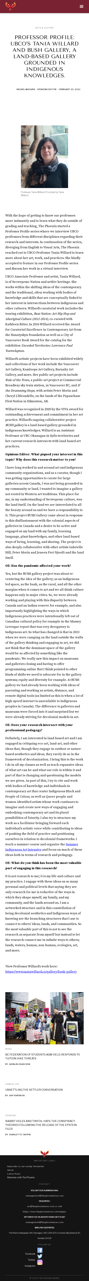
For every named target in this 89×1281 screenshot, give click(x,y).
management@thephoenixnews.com (44, 1196)
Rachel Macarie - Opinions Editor (37, 89)
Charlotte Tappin (20, 1134)
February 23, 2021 (69, 89)
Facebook (30, 1254)
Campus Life (12, 1084)
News (8, 1049)
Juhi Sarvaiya (17, 1095)
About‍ (10, 1170)
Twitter (31, 1260)
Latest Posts (13, 1174)
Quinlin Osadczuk (19, 1064)
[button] (52, 7)
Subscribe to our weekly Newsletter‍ (25, 1166)
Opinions (10, 1115)
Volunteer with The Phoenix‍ (21, 1177)
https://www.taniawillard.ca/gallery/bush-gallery (41, 972)
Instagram (30, 1266)
